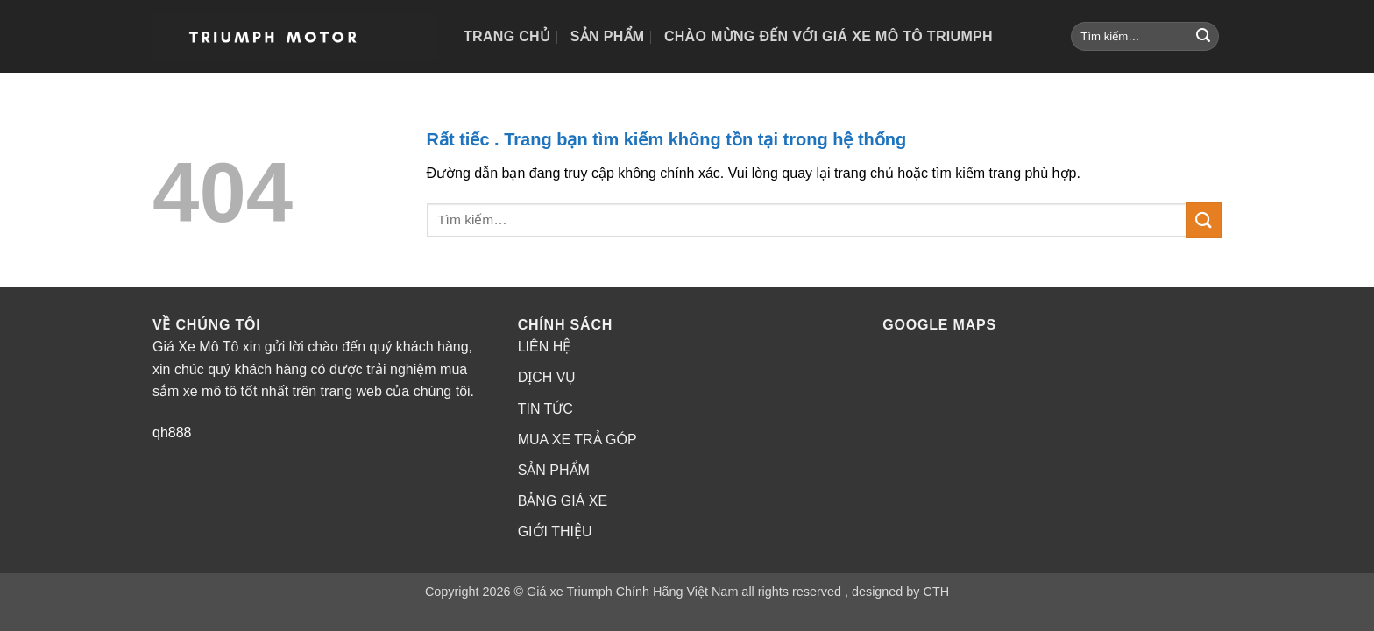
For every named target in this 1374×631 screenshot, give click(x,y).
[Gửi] (1203, 37)
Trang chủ (507, 36)
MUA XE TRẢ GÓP (577, 439)
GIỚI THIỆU (555, 531)
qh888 (172, 432)
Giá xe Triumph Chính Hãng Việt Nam (632, 592)
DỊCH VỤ (547, 377)
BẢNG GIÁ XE (562, 500)
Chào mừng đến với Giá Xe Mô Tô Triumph (828, 36)
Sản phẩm (607, 36)
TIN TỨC (545, 408)
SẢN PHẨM (554, 470)
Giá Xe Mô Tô (195, 346)
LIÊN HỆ (544, 346)
